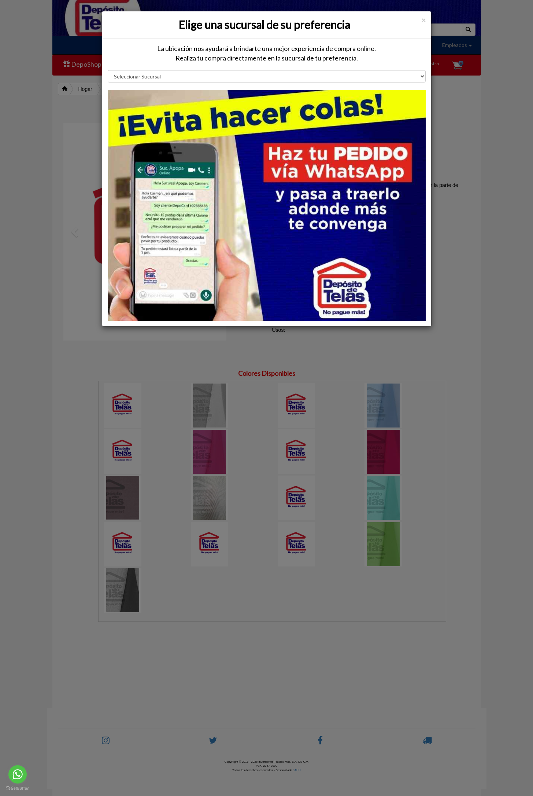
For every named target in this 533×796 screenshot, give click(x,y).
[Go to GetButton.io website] (17, 788)
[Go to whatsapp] (17, 774)
